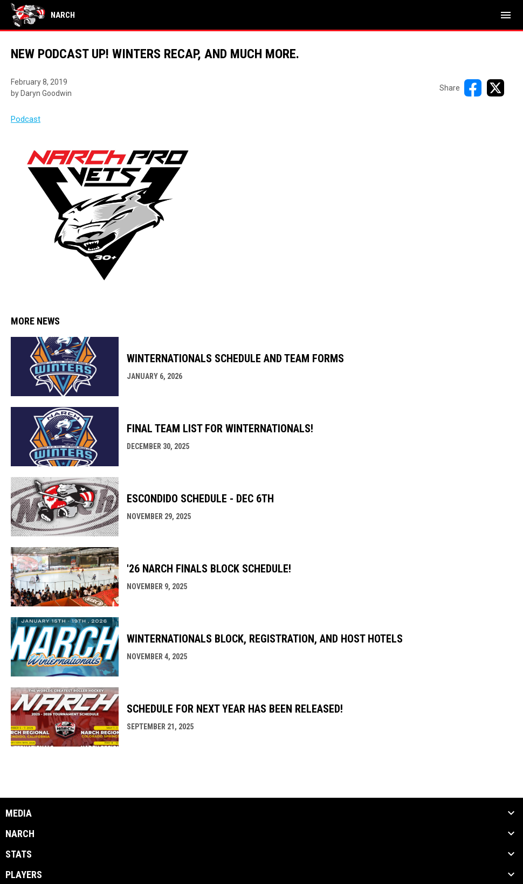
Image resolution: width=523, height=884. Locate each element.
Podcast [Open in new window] (25, 119)
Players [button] (23, 875)
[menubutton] (505, 15)
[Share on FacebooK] (472, 87)
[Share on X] (495, 87)
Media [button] (18, 813)
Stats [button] (18, 854)
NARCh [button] (20, 834)
